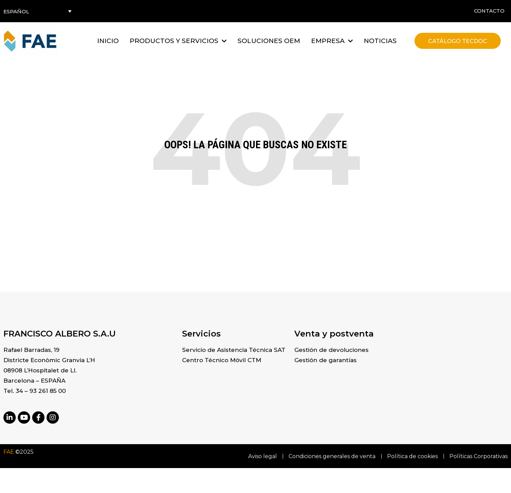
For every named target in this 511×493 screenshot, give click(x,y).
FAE (8, 452)
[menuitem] (37, 11)
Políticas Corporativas (478, 456)
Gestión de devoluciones (331, 349)
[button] (178, 40)
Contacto (488, 11)
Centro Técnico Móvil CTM (221, 360)
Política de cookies (411, 456)
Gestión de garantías (325, 360)
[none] (37, 11)
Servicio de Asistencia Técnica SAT (233, 349)
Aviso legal (260, 456)
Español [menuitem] (16, 11)
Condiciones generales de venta (330, 456)
